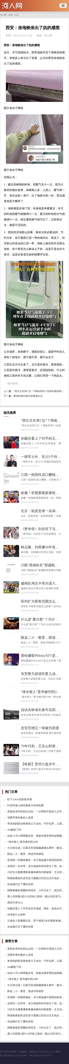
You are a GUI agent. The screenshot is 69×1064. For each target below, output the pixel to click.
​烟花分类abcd (15, 902)
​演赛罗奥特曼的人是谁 (20, 817)
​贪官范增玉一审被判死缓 (40, 728)
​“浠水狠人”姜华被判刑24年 (41, 692)
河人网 (3, 15)
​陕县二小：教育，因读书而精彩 (25, 854)
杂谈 (10, 15)
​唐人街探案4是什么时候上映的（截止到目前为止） (36, 896)
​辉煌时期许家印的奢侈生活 (28, 396)
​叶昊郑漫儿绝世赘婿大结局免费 (25, 805)
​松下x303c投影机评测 (19, 799)
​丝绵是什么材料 (16, 914)
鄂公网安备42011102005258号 (13, 1055)
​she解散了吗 (14, 829)
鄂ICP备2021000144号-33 (40, 1055)
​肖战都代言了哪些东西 (20, 884)
